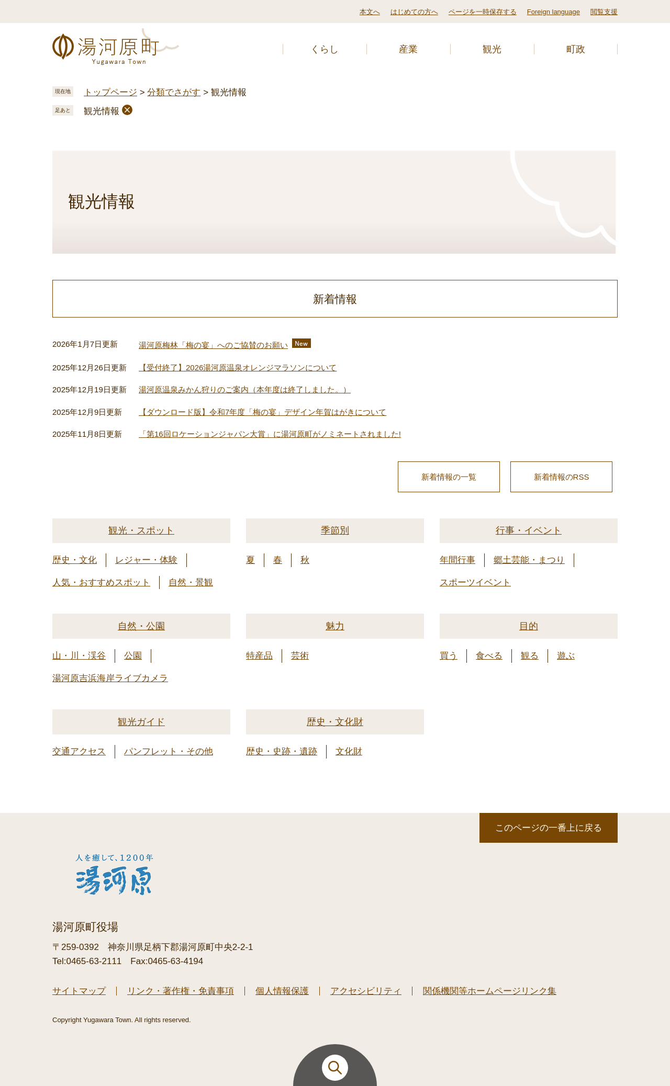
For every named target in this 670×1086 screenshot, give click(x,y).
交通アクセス (79, 751)
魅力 (335, 626)
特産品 (259, 656)
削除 (127, 110)
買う (448, 656)
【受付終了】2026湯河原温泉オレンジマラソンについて (238, 367)
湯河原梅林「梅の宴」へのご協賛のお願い (213, 345)
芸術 (300, 656)
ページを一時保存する (483, 12)
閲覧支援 (604, 12)
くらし (324, 49)
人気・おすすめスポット (101, 582)
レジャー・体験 (146, 560)
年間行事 (457, 560)
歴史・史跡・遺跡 (281, 751)
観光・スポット (141, 530)
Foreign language (553, 12)
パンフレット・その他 (168, 751)
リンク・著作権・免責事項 (180, 991)
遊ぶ (566, 656)
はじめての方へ (414, 12)
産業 (408, 49)
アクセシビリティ (365, 991)
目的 (528, 626)
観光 (492, 49)
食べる (489, 656)
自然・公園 (141, 626)
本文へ (370, 12)
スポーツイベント (475, 582)
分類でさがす (173, 92)
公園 (133, 656)
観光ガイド (141, 722)
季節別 (335, 530)
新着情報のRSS (561, 476)
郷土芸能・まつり (529, 560)
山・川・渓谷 (79, 656)
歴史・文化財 (335, 722)
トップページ (110, 92)
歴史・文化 (74, 560)
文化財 (349, 751)
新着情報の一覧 (448, 476)
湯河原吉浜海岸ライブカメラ (110, 678)
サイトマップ (79, 991)
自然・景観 (191, 582)
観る (530, 656)
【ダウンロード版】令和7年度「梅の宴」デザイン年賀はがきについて (262, 412)
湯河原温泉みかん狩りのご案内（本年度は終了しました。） (245, 389)
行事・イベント (529, 530)
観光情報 (101, 111)
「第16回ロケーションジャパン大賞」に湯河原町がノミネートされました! (270, 433)
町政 (575, 49)
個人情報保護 (282, 991)
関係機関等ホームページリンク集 (489, 991)
